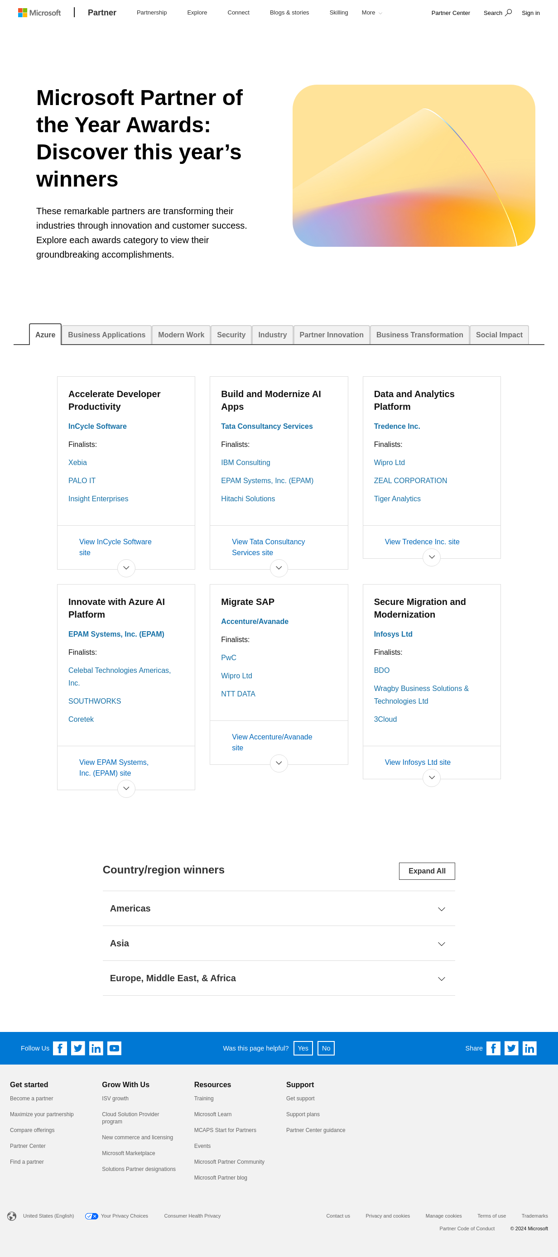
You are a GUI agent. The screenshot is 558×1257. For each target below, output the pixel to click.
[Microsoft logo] (46, 12)
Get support (300, 1098)
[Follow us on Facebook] (60, 1048)
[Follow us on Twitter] (78, 1048)
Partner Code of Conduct (467, 1228)
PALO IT (82, 481)
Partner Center (28, 1146)
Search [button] (493, 13)
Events (202, 1146)
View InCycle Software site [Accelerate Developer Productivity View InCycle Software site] (115, 547)
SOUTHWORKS (94, 701)
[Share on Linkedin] (530, 1048)
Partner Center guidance (316, 1130)
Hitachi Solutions (248, 499)
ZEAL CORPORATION (410, 481)
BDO (382, 670)
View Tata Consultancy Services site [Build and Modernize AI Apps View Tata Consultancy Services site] (268, 547)
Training (204, 1098)
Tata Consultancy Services (267, 426)
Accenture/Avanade (255, 621)
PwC (228, 658)
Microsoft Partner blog (220, 1178)
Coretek (81, 719)
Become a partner (31, 1098)
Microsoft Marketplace (128, 1153)
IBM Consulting (245, 462)
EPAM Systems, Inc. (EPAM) (267, 481)
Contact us (338, 1216)
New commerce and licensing (137, 1137)
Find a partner (27, 1162)
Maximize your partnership (42, 1114)
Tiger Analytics (397, 499)
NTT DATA (238, 694)
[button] (496, 13)
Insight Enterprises (98, 499)
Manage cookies (444, 1216)
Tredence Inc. (397, 426)
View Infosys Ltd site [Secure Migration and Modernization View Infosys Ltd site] (418, 762)
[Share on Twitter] (512, 1048)
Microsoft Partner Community (229, 1162)
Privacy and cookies (388, 1216)
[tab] (45, 334)
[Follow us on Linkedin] (96, 1048)
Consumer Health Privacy (192, 1216)
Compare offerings (32, 1130)
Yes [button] (303, 1048)
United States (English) (48, 1216)
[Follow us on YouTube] (114, 1048)
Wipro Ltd (389, 462)
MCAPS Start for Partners (225, 1130)
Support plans (303, 1114)
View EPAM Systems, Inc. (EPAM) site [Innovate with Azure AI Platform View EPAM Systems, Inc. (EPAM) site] (114, 767)
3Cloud (385, 719)
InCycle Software (97, 426)
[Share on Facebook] (493, 1048)
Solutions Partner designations (139, 1169)
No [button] (326, 1048)
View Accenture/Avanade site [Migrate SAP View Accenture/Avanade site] (272, 742)
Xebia (77, 462)
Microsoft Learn (213, 1114)
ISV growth (115, 1098)
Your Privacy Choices (124, 1216)
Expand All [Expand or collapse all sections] (427, 871)
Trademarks (535, 1216)
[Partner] (102, 13)
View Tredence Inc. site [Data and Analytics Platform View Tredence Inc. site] (422, 542)
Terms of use (491, 1216)
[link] (451, 13)
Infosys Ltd (393, 634)
